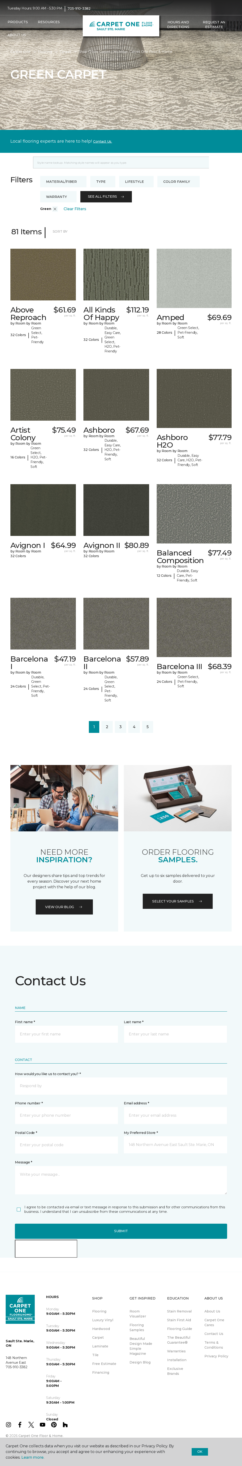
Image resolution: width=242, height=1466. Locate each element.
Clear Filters (75, 209)
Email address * (136, 1103)
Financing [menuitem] (100, 1372)
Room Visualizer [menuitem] (138, 1313)
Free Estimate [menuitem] (104, 1364)
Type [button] (101, 182)
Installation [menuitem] (176, 1360)
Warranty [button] (56, 197)
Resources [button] (49, 22)
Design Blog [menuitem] (140, 1362)
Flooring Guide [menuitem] (179, 1329)
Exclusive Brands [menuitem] (175, 1371)
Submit (121, 1231)
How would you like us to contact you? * (48, 1074)
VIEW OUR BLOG (64, 907)
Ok (199, 1451)
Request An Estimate (214, 24)
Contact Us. (102, 141)
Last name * (133, 1022)
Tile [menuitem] (95, 1355)
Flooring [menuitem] (99, 1311)
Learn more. (32, 1457)
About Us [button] (17, 35)
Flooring (45, 52)
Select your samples (177, 901)
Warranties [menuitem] (176, 1351)
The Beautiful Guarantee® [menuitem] (178, 1340)
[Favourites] (170, 37)
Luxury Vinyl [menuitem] (102, 1320)
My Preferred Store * (141, 1132)
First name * (25, 1022)
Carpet (65, 52)
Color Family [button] (176, 182)
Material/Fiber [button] (61, 182)
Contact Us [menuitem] (213, 1334)
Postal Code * (26, 1132)
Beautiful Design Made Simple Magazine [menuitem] (141, 1346)
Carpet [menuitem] (98, 1337)
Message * (23, 1162)
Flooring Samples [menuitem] (137, 1327)
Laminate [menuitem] (100, 1346)
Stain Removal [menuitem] (179, 1311)
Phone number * (29, 1103)
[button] (164, 37)
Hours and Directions (178, 24)
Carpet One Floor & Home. (40, 1436)
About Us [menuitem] (212, 1311)
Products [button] (18, 22)
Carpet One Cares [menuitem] (214, 1322)
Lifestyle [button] (134, 182)
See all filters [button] (106, 196)
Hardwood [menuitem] (101, 1329)
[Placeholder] (121, 162)
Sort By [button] (60, 231)
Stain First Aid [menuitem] (179, 1320)
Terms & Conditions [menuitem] (213, 1345)
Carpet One (20, 52)
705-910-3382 (79, 8)
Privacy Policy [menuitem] (216, 1356)
